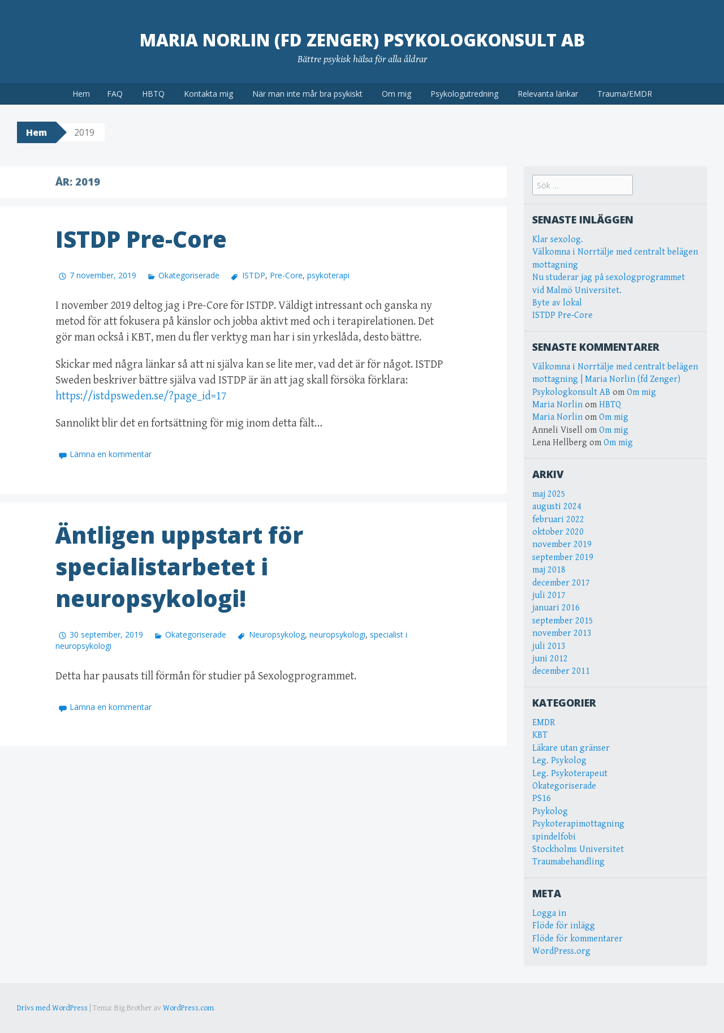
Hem (81, 93)
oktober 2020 (558, 532)
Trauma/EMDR (624, 93)
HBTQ (153, 93)
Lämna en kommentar (111, 454)
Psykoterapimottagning (578, 824)
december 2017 (561, 583)
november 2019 (562, 544)
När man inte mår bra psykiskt (307, 93)
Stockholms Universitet (578, 849)
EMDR (543, 722)
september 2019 (562, 557)
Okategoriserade (188, 275)
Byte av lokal (557, 303)
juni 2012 (550, 658)
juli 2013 (549, 646)
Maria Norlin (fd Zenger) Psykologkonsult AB (362, 39)
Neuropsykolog (277, 634)
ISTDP (253, 275)
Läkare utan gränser (571, 748)
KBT (540, 735)
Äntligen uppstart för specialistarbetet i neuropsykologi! (179, 566)
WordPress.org (561, 951)
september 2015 (562, 621)
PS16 (541, 798)
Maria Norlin (557, 404)
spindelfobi (554, 837)
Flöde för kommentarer (577, 938)
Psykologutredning (464, 93)
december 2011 (561, 671)
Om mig (396, 93)
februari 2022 (558, 519)
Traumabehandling (568, 861)
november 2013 (562, 633)
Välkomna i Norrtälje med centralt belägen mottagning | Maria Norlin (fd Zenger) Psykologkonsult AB (615, 379)
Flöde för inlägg (563, 925)
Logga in (549, 913)
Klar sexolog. (557, 239)
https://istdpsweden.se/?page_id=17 (140, 396)
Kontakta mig (208, 93)
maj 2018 (549, 570)
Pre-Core (286, 275)
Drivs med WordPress (52, 1008)
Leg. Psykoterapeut (569, 773)
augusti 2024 (556, 506)
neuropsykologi (337, 634)
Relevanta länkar (548, 93)
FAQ (115, 93)
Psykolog (550, 811)
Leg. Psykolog (559, 760)
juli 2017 (549, 595)
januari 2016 (556, 607)
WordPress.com (188, 1008)
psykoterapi (328, 275)
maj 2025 (549, 494)
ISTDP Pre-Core (141, 239)
